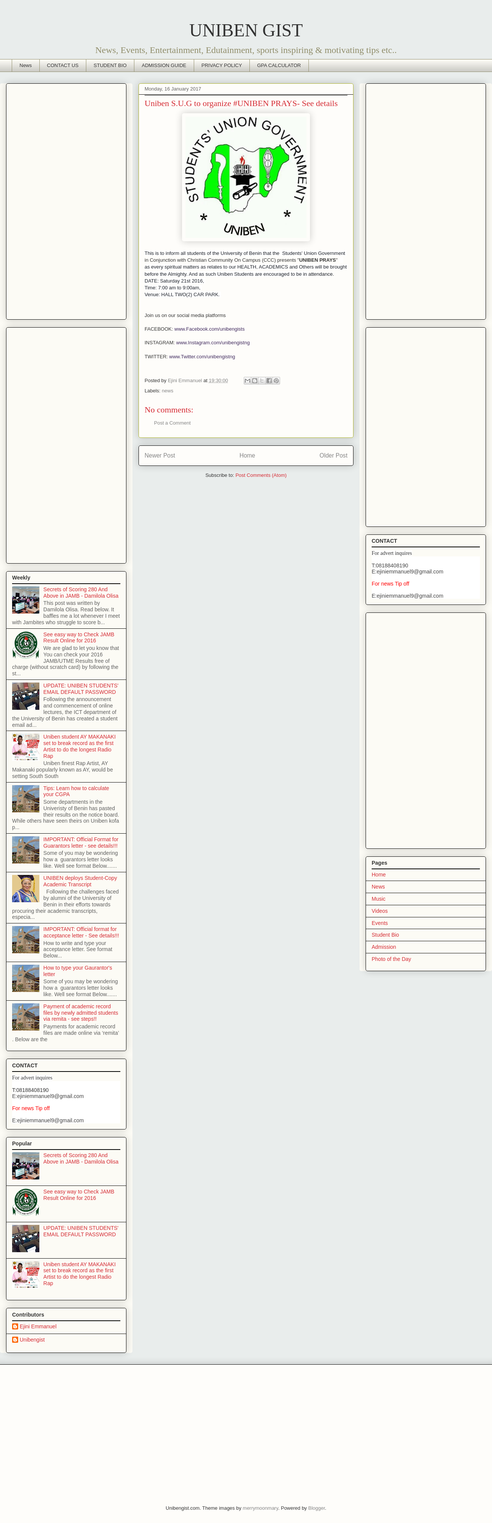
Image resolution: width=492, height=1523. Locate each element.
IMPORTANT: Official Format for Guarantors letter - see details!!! (81, 842)
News (26, 65)
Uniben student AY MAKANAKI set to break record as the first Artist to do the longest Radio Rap (80, 746)
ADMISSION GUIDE (164, 65)
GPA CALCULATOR (279, 65)
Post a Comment (172, 423)
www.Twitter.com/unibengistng (203, 356)
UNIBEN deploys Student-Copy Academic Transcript (80, 881)
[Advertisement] (66, 200)
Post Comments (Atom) (260, 475)
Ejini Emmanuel (38, 1326)
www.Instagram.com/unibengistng (213, 342)
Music (379, 899)
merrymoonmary (260, 1508)
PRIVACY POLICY (221, 65)
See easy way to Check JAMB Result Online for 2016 (79, 637)
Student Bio (385, 935)
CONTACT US (62, 65)
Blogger (316, 1508)
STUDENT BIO (109, 65)
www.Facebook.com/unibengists (209, 329)
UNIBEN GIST (246, 30)
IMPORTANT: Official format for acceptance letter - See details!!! (81, 932)
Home (247, 455)
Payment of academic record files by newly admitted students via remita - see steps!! (81, 1012)
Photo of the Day (391, 959)
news (167, 391)
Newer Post (160, 455)
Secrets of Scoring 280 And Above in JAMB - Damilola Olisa (81, 592)
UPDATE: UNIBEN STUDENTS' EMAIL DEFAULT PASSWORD (81, 689)
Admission (384, 947)
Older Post (333, 455)
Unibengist (32, 1340)
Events (380, 923)
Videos (380, 911)
